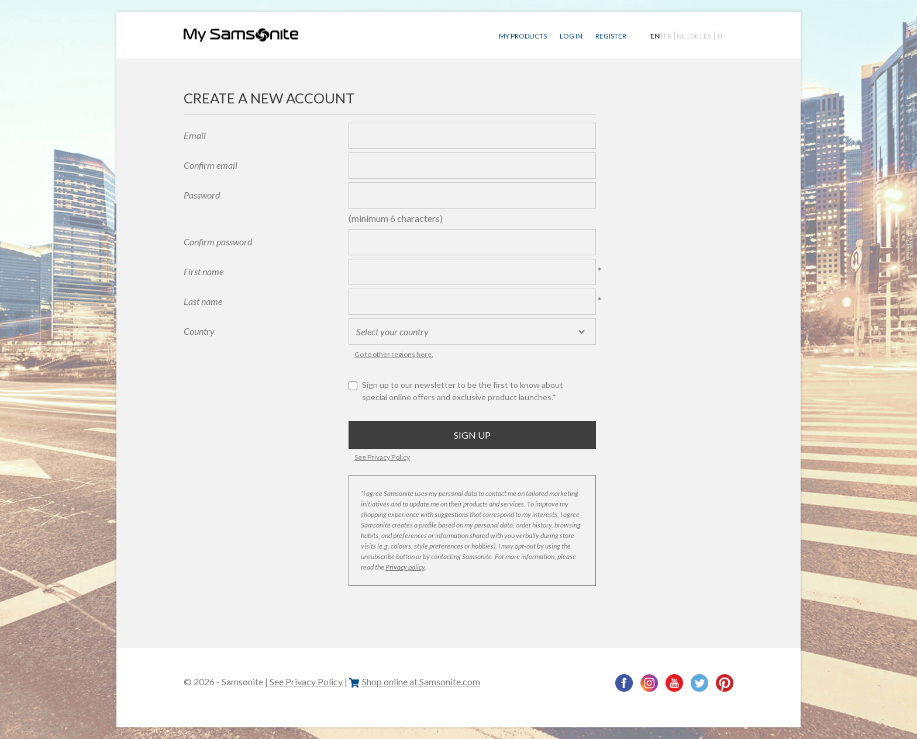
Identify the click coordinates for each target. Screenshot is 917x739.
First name (203, 271)
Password (202, 194)
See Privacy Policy (382, 457)
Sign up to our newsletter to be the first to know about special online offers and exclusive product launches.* (462, 391)
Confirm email (210, 165)
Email (195, 135)
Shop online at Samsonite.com (414, 681)
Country (199, 330)
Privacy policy (405, 567)
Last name (203, 301)
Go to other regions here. (393, 354)
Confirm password (218, 241)
